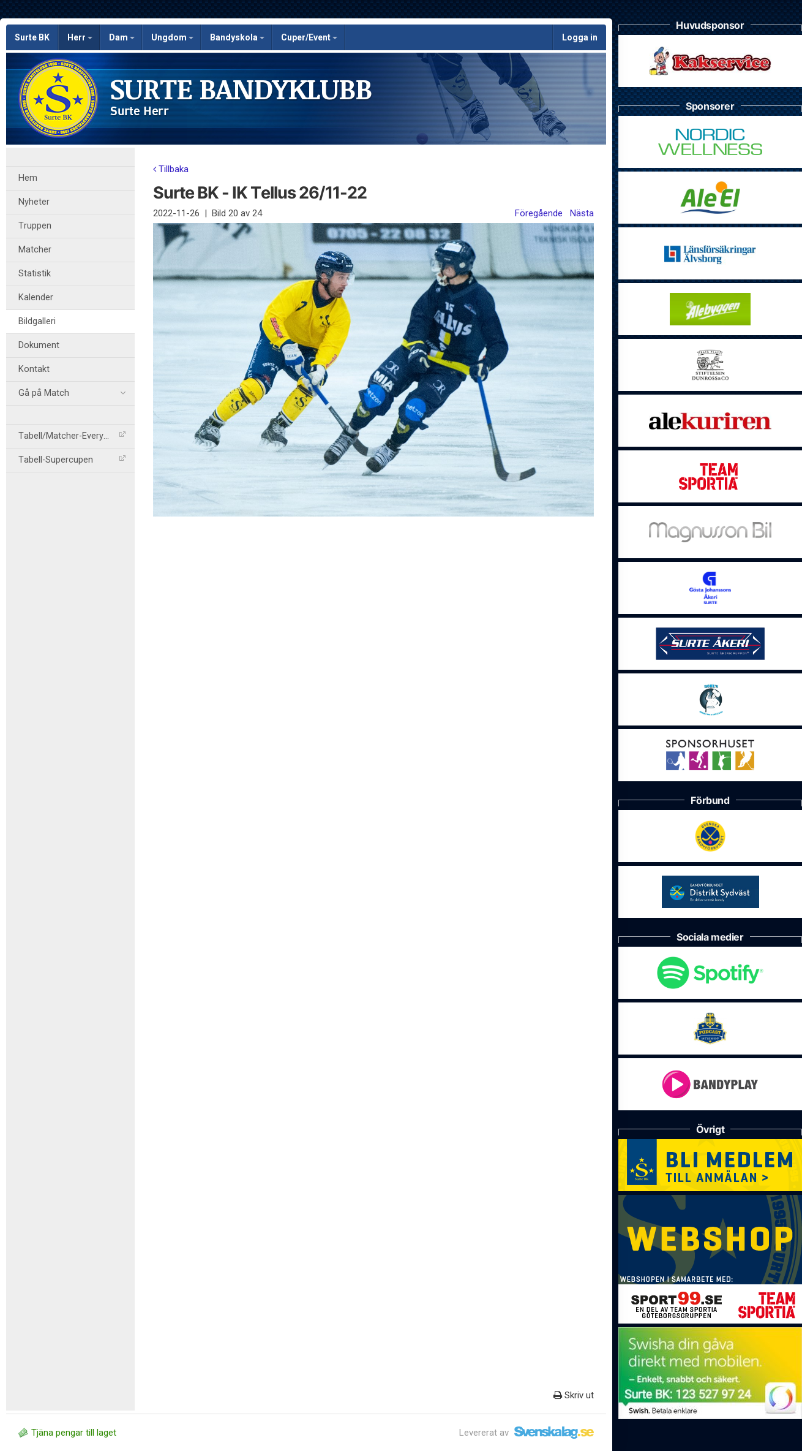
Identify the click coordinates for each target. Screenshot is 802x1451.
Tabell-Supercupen (72, 460)
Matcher (34, 249)
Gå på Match (72, 393)
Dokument (38, 345)
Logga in (580, 37)
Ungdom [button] (172, 37)
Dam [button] (122, 37)
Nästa (582, 213)
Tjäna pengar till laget (67, 1432)
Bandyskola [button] (237, 37)
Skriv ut (573, 1395)
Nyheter (34, 202)
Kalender (35, 297)
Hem (27, 178)
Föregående (539, 213)
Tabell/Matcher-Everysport (72, 436)
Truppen (34, 226)
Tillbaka (171, 169)
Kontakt (34, 369)
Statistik (34, 273)
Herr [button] (79, 37)
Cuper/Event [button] (309, 37)
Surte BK (32, 37)
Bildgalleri (37, 321)
